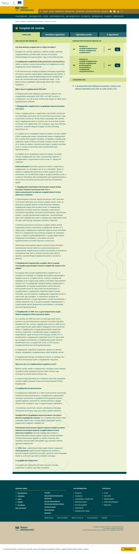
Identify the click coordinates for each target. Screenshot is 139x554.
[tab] (26, 34)
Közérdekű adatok (81, 502)
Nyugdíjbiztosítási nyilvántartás (35, 21)
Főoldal (17, 21)
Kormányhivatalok (50, 507)
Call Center (107, 496)
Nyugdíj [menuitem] (45, 16)
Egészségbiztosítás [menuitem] (35, 16)
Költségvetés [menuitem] (85, 16)
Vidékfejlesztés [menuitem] (118, 16)
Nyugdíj (23, 21)
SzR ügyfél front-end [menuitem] (93, 11)
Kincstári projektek (81, 505)
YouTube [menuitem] (118, 11)
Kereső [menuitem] (40, 11)
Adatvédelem (79, 508)
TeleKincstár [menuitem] (80, 11)
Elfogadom (128, 549)
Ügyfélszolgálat (109, 499)
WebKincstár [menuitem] (59, 11)
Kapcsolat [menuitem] (104, 11)
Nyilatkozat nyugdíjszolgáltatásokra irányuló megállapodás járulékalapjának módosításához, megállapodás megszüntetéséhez (88, 65)
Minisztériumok (49, 510)
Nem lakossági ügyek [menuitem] (73, 16)
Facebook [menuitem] (111, 11)
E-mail (106, 493)
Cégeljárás (21, 496)
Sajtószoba (107, 505)
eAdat (20, 499)
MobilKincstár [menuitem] (69, 11)
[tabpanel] (69, 254)
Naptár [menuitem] (51, 11)
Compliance (78, 496)
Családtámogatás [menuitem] (21, 16)
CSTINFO (47, 493)
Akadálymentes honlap (82, 511)
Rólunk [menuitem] (45, 11)
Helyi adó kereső (20, 508)
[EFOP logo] (12, 3)
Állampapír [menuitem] (108, 16)
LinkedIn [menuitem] (114, 11)
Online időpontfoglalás (111, 502)
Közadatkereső (22, 493)
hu (121, 11)
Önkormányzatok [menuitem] (97, 16)
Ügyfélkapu (21, 505)
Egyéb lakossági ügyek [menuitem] (57, 16)
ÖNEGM (20, 502)
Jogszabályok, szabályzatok (84, 499)
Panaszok (78, 493)
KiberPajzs (47, 513)
